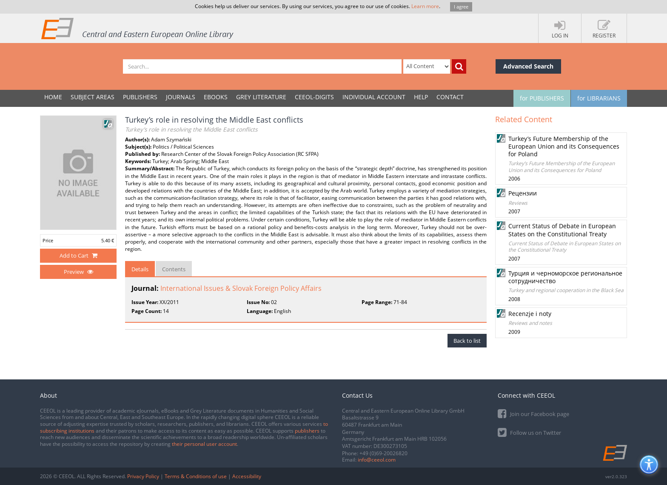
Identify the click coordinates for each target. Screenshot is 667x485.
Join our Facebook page (533, 413)
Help (421, 97)
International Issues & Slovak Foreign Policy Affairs (241, 288)
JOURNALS (180, 97)
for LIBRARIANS (599, 98)
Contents (173, 269)
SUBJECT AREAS (92, 97)
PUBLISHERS (140, 97)
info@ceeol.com (377, 459)
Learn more (425, 6)
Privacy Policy (143, 476)
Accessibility (246, 476)
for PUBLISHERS (542, 98)
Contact (450, 97)
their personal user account (204, 444)
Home (53, 97)
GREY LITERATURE (261, 97)
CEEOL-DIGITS (314, 97)
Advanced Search (528, 66)
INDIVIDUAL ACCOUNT (373, 97)
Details (139, 269)
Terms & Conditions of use (196, 476)
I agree (461, 6)
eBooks (216, 97)
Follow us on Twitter (529, 432)
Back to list (467, 340)
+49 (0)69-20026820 (383, 453)
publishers (307, 430)
